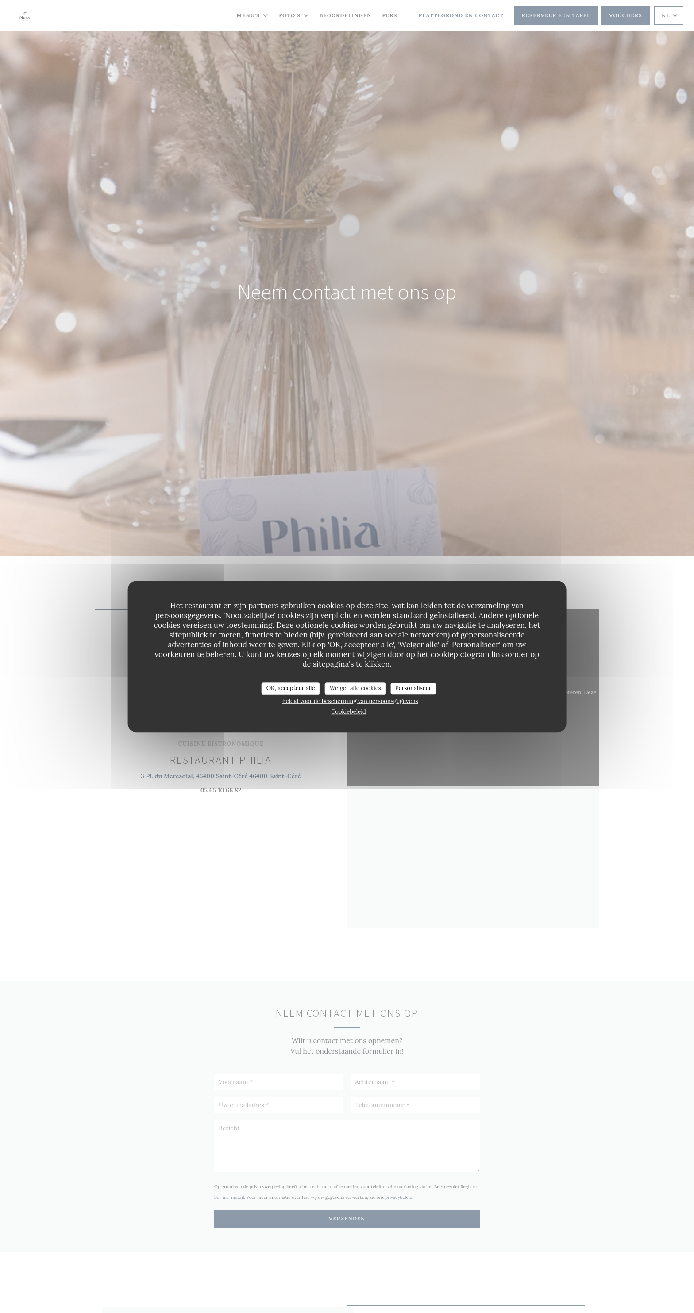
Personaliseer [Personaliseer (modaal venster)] (413, 688)
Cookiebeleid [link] (348, 711)
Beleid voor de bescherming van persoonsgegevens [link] (350, 701)
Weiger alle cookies (355, 688)
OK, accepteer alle (290, 688)
